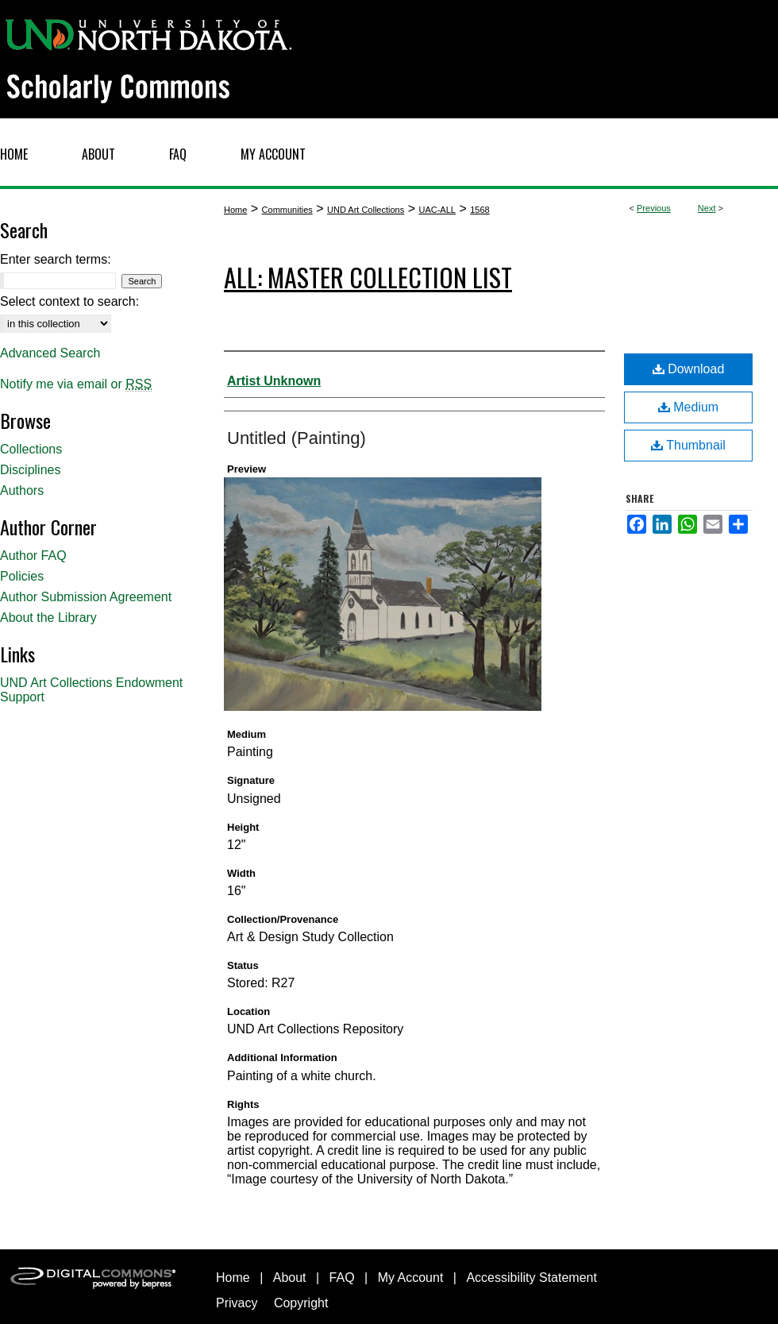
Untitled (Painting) (296, 438)
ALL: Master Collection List (368, 276)
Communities (287, 209)
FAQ (342, 1277)
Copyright (301, 1303)
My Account (411, 1277)
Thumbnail (688, 445)
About (289, 1277)
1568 (479, 209)
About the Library (48, 617)
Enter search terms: (55, 259)
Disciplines (30, 470)
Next (707, 208)
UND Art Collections (365, 209)
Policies (22, 576)
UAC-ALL (436, 209)
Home (235, 209)
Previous (654, 208)
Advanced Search (50, 353)
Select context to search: (69, 301)
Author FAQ (33, 555)
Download (689, 369)
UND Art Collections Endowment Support (91, 690)
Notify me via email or (76, 384)
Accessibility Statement (531, 1277)
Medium (688, 407)
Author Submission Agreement (85, 597)
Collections (31, 449)
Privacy (236, 1303)
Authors (22, 490)
